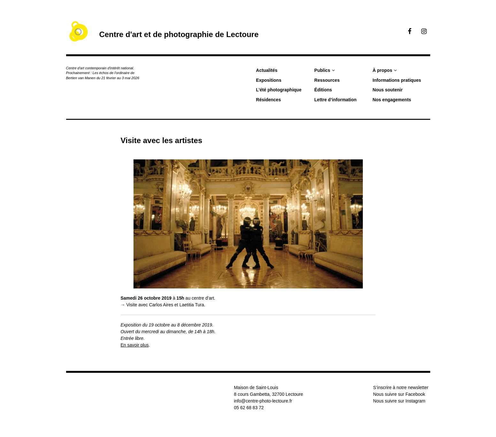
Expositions (268, 80)
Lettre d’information (335, 99)
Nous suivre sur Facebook (399, 394)
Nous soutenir (388, 89)
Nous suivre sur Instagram (399, 400)
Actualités (267, 70)
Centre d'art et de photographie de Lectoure (178, 34)
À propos (382, 70)
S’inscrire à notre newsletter (400, 387)
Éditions (323, 89)
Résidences (268, 99)
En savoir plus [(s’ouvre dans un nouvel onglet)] (135, 345)
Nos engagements (392, 99)
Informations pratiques (397, 80)
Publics (322, 70)
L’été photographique (278, 89)
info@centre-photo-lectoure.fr (263, 400)
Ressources (327, 80)
